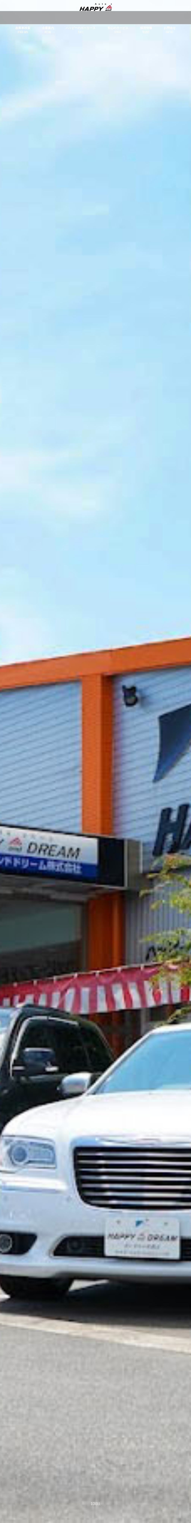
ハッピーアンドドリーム (95, 11)
